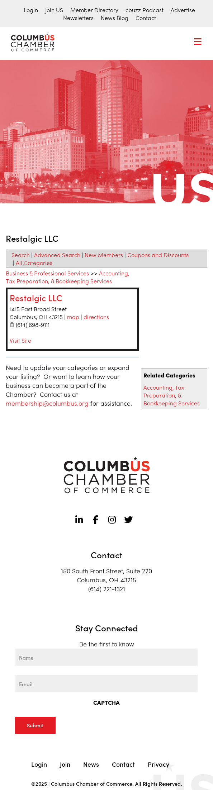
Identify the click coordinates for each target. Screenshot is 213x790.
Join (65, 764)
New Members (104, 255)
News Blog (114, 17)
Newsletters (78, 17)
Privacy (158, 764)
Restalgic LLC (36, 297)
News (91, 764)
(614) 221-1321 (106, 588)
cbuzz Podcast (145, 10)
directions (96, 317)
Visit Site (20, 340)
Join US (54, 10)
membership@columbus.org (47, 403)
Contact (146, 17)
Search (20, 255)
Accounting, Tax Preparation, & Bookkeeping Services (171, 395)
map (73, 317)
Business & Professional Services (47, 273)
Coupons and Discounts (158, 255)
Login (31, 10)
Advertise (183, 10)
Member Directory (94, 10)
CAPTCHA (106, 702)
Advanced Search (57, 255)
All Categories (34, 262)
